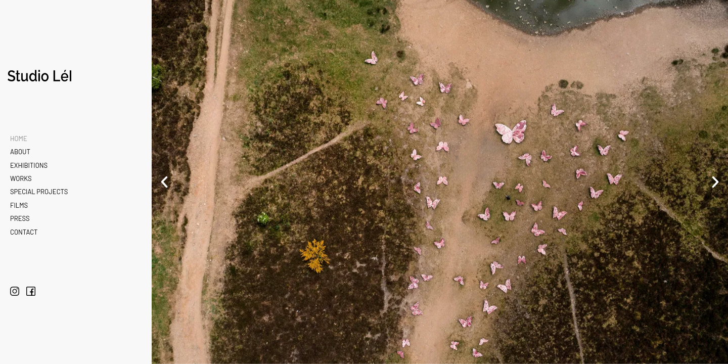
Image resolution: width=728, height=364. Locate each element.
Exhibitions (29, 165)
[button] (164, 182)
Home (18, 138)
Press (20, 218)
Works (21, 178)
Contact (23, 232)
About (20, 152)
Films (19, 205)
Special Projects (39, 192)
